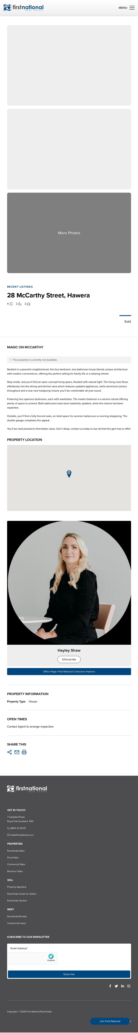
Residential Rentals (16, 917)
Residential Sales (15, 851)
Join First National (109, 1021)
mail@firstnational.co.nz (20, 835)
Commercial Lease (16, 923)
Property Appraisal (16, 887)
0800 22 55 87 (16, 828)
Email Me (69, 660)
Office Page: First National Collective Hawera (69, 672)
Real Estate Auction (17, 901)
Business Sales (14, 871)
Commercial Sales (16, 865)
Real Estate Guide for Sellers (21, 894)
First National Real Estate (39, 1012)
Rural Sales (12, 858)
